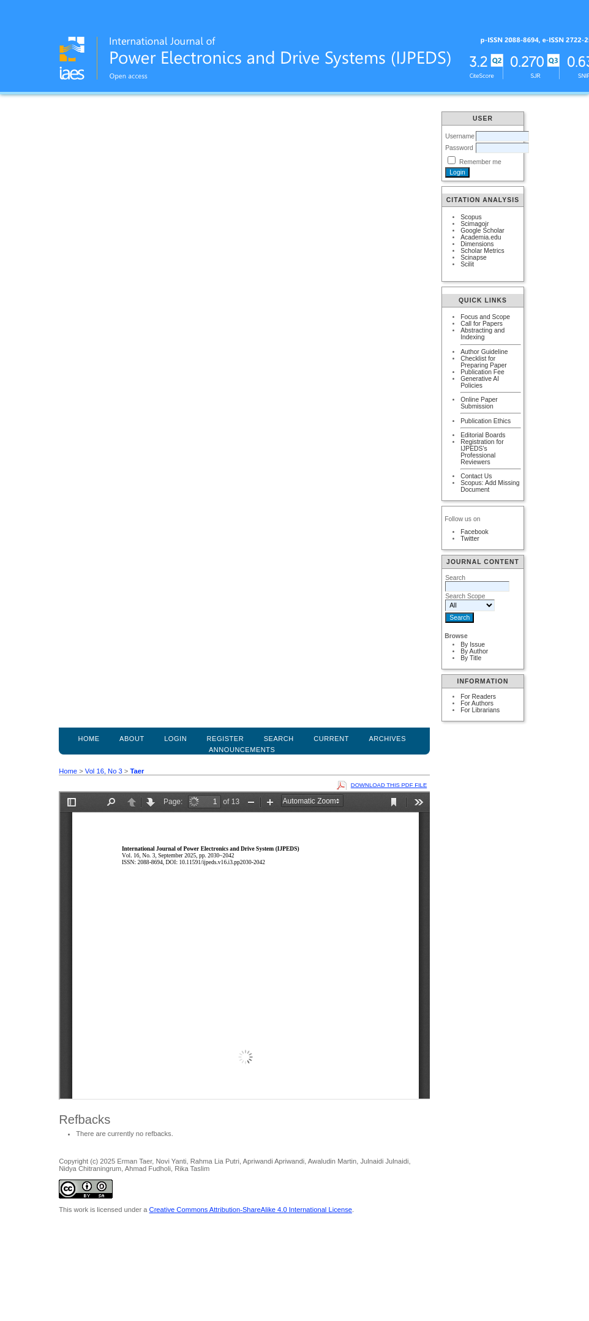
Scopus (471, 217)
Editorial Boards (482, 435)
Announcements (242, 749)
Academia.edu (480, 237)
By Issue (472, 644)
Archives (387, 738)
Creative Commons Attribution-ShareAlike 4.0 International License (250, 1209)
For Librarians (480, 710)
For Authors (476, 703)
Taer (137, 771)
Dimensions (476, 244)
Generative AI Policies (479, 382)
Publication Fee (482, 372)
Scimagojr (474, 223)
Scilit (467, 264)
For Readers (478, 696)
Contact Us (476, 476)
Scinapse (473, 257)
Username (460, 136)
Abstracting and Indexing (482, 334)
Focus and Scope (485, 317)
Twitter (469, 538)
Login (175, 738)
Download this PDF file (389, 784)
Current (331, 738)
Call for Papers (481, 323)
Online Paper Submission (479, 403)
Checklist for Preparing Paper (483, 362)
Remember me (480, 162)
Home (88, 738)
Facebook (474, 532)
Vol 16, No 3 (103, 771)
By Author (474, 651)
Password (459, 148)
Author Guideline (484, 351)
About (131, 738)
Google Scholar (482, 230)
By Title (470, 658)
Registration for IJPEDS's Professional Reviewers (481, 451)
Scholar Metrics (482, 250)
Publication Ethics (485, 421)
